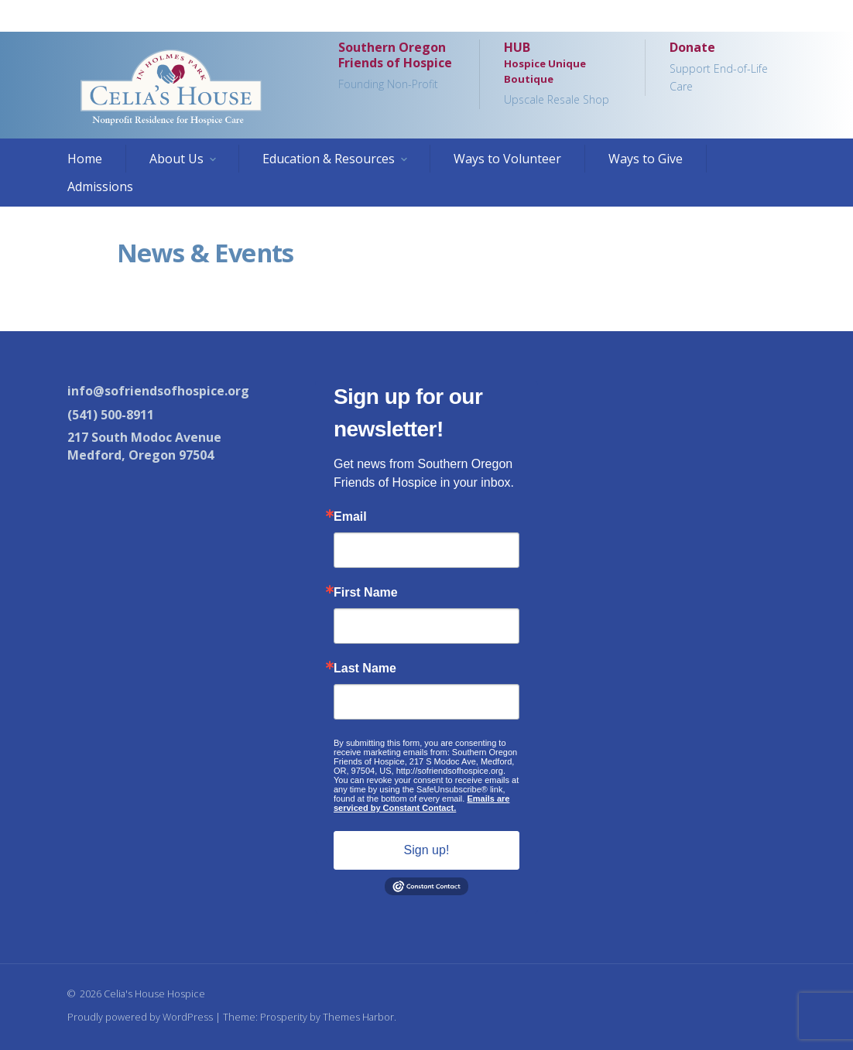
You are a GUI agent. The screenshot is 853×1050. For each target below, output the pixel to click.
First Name (366, 593)
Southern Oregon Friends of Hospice (396, 66)
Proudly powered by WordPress (140, 1017)
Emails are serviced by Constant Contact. (421, 803)
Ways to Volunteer (507, 158)
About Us (176, 158)
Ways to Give (645, 158)
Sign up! (427, 850)
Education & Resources (328, 158)
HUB (562, 74)
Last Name (365, 668)
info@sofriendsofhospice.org (158, 390)
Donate (728, 67)
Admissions (100, 186)
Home (84, 158)
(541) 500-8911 (110, 414)
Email (350, 517)
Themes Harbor (358, 1017)
